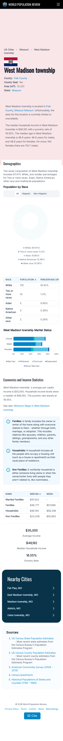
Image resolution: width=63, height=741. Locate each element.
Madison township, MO (20, 601)
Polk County (20, 78)
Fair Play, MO (14, 588)
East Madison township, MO (22, 594)
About (41, 709)
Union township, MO (18, 615)
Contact (32, 709)
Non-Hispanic (40, 193)
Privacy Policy (12, 709)
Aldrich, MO (13, 608)
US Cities (9, 49)
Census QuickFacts (22, 674)
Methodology (52, 709)
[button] (58, 4)
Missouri (24, 49)
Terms (24, 709)
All (17, 193)
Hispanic (26, 193)
